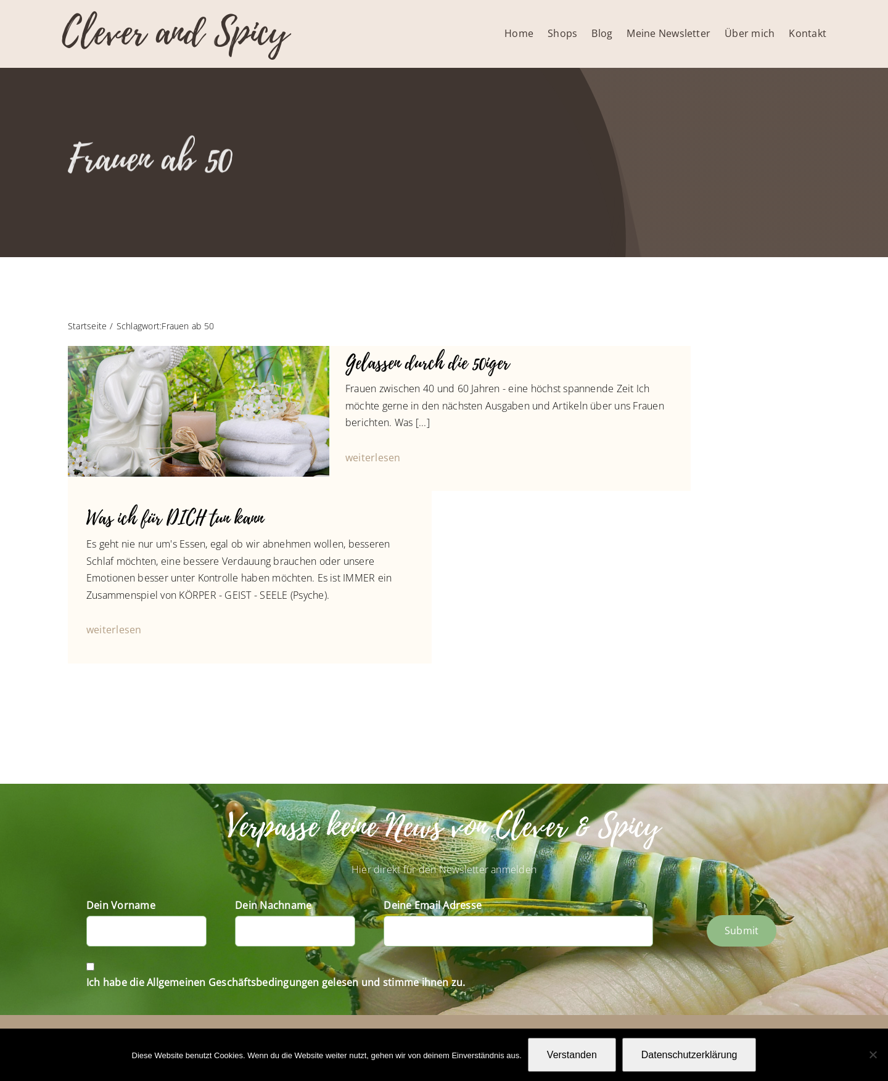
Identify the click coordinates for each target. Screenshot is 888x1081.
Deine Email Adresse (433, 905)
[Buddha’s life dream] (198, 351)
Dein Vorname (120, 905)
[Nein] (872, 1054)
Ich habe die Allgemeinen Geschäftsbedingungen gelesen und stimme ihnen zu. (276, 982)
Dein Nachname (273, 905)
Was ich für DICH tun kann (174, 518)
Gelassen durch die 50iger (427, 363)
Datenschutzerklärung (689, 1055)
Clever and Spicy (175, 32)
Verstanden (572, 1055)
